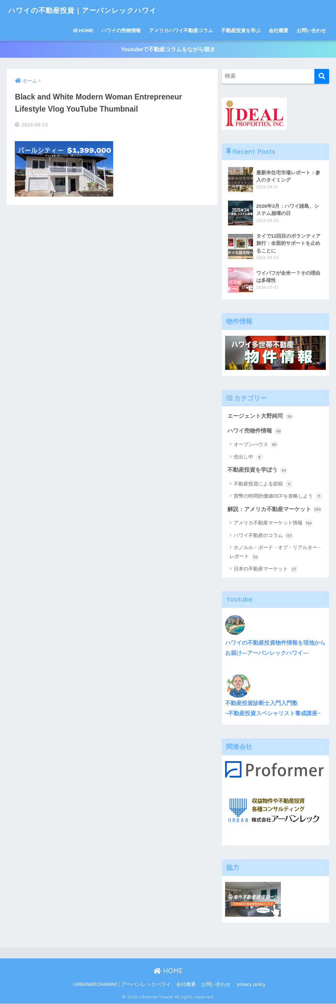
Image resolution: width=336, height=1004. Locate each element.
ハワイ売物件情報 (255, 431)
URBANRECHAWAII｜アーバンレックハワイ (122, 985)
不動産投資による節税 (263, 484)
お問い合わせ (311, 30)
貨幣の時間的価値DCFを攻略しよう (278, 497)
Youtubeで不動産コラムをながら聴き (168, 49)
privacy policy (251, 985)
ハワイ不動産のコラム (263, 536)
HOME (83, 30)
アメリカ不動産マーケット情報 (273, 523)
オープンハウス (256, 445)
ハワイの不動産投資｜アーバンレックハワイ (89, 10)
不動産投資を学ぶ (241, 30)
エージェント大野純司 (260, 416)
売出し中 (248, 457)
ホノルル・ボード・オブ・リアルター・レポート (275, 553)
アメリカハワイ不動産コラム (181, 30)
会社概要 (278, 30)
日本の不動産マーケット (266, 569)
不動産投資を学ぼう (257, 470)
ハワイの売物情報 (121, 30)
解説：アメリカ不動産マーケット (274, 510)
